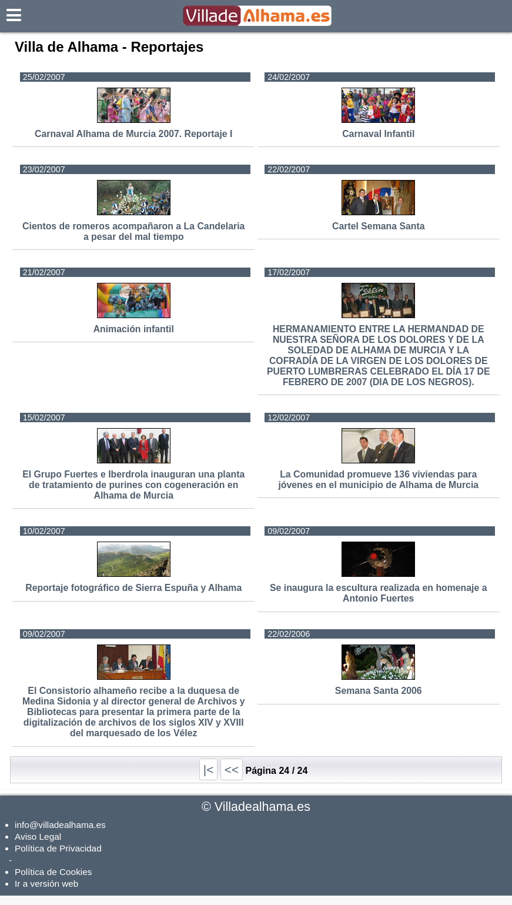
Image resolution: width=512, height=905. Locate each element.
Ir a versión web (46, 884)
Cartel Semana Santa (378, 226)
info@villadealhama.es (60, 825)
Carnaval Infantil (378, 134)
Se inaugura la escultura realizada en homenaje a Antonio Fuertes (378, 593)
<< (232, 769)
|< (208, 769)
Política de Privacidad (58, 848)
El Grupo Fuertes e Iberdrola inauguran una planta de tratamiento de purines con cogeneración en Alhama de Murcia (133, 484)
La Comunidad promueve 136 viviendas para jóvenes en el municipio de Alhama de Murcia (378, 479)
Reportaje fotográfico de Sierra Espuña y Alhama (133, 588)
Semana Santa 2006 (378, 691)
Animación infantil (133, 329)
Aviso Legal (38, 836)
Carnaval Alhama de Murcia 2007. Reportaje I (133, 134)
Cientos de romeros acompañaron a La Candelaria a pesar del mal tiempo (133, 231)
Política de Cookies (53, 872)
